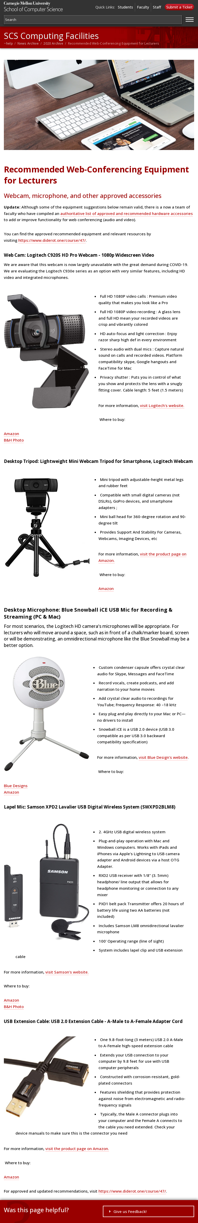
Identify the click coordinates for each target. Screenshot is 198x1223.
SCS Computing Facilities (51, 36)
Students (125, 7)
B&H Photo (14, 440)
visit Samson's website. (67, 972)
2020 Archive (53, 43)
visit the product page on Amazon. (77, 1148)
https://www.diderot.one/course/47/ (52, 240)
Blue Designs (16, 785)
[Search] (93, 19)
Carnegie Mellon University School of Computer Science (35, 7)
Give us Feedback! (130, 1211)
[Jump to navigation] (189, 19)
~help (8, 43)
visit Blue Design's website (163, 757)
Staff (157, 7)
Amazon (11, 433)
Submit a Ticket (179, 7)
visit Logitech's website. (162, 405)
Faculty (143, 7)
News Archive (28, 43)
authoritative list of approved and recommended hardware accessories (126, 213)
